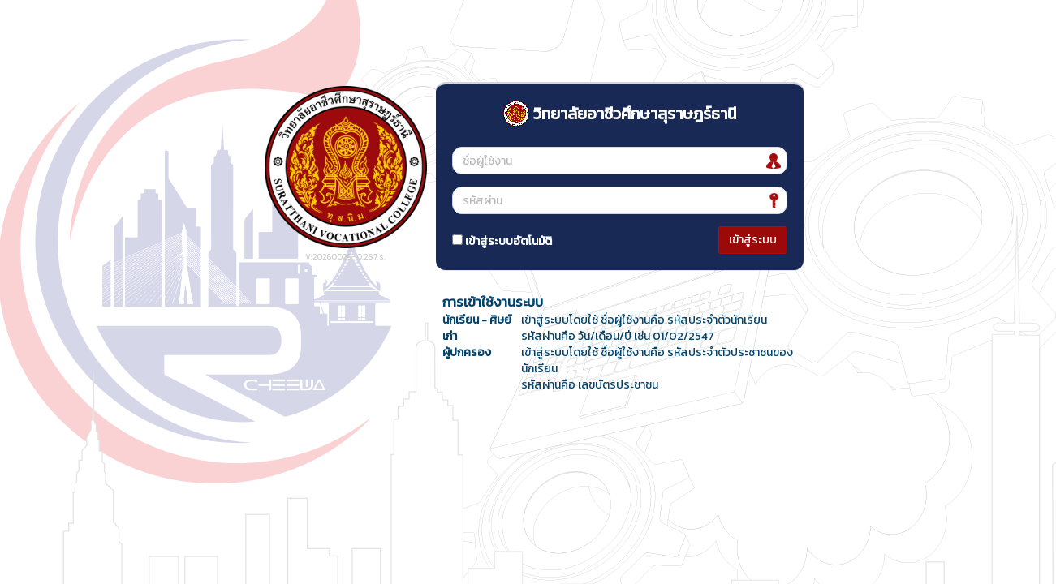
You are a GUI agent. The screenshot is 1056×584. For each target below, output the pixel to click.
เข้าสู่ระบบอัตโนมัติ (502, 241)
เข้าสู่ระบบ (753, 239)
